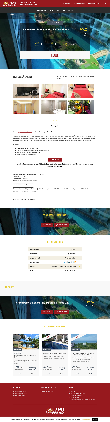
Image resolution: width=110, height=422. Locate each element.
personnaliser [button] (86, 419)
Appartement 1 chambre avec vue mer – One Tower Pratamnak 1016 (83, 353)
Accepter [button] (95, 419)
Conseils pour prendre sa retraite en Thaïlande (82, 400)
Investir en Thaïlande (47, 391)
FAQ (64, 10)
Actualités (72, 391)
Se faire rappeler (79, 4)
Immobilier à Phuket (19, 395)
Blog (58, 10)
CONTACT (70, 10)
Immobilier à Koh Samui (20, 393)
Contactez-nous (95, 4)
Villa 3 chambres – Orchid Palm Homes (54, 353)
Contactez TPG (46, 225)
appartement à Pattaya (25, 132)
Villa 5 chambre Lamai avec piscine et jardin (25, 356)
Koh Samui (17, 353)
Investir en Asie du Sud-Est (77, 393)
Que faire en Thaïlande (75, 395)
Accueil (12, 14)
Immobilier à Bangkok (19, 391)
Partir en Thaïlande (74, 397)
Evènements (65, 4)
